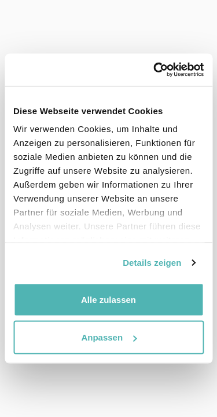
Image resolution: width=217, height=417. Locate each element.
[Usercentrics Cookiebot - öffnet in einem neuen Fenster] (154, 70)
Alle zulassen (108, 299)
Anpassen (109, 337)
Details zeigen (152, 263)
